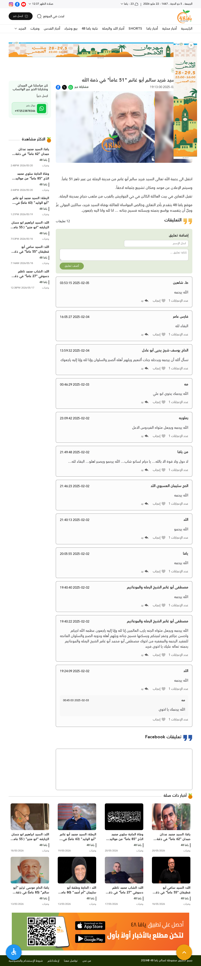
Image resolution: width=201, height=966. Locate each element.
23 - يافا (130, 4)
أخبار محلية (169, 28)
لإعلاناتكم (53, 961)
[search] (50, 16)
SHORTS (135, 28)
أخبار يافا (152, 28)
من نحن (86, 961)
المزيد (21, 28)
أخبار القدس (52, 28)
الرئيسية (186, 28)
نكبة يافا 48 (90, 28)
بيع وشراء (70, 28)
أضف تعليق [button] (72, 266)
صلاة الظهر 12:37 (42, 4)
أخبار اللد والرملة (113, 28)
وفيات (34, 28)
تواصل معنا (71, 961)
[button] (191, 45)
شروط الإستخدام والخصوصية (26, 961)
